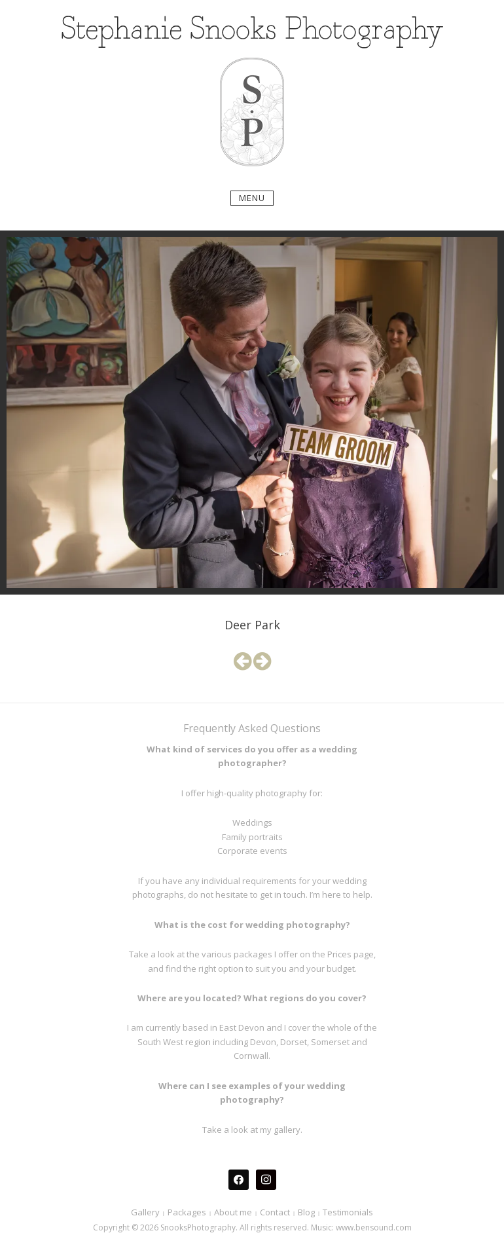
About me (233, 1212)
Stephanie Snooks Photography (252, 30)
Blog (306, 1212)
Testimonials (348, 1212)
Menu (252, 198)
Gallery (145, 1212)
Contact (275, 1212)
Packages (187, 1212)
